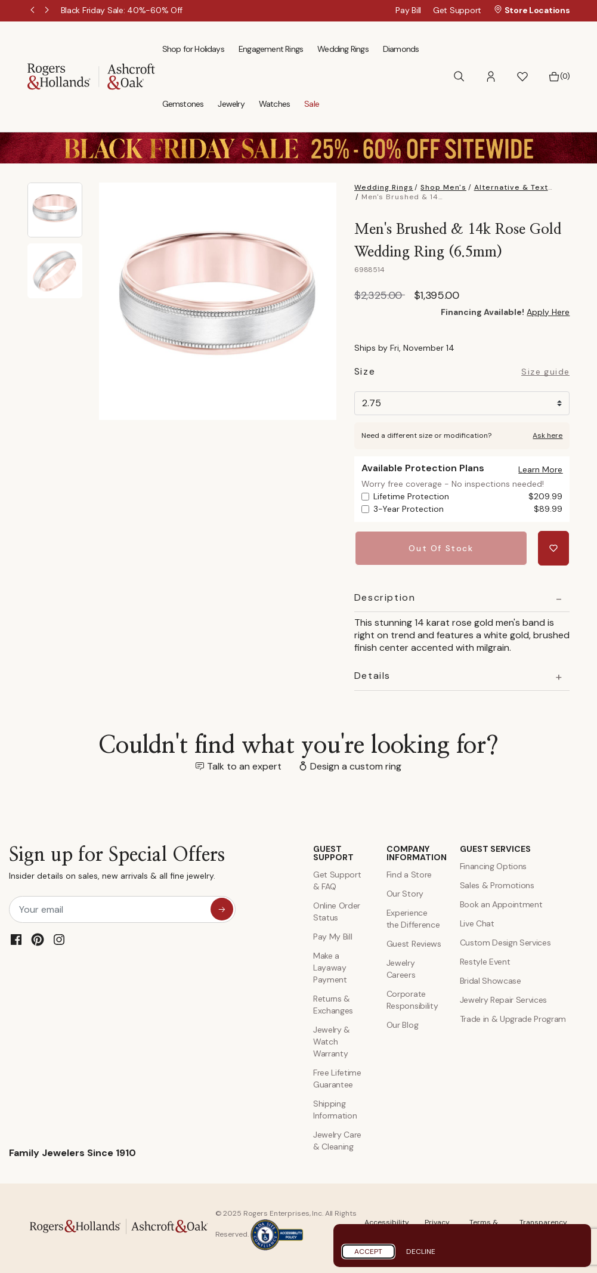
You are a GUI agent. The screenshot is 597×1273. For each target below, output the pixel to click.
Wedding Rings (383, 187)
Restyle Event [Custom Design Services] (485, 960)
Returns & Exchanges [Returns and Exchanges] (333, 1003)
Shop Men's (443, 187)
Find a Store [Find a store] (409, 873)
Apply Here (548, 312)
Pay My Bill (332, 935)
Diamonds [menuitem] (401, 49)
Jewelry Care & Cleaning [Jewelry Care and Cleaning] (337, 1139)
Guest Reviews (413, 942)
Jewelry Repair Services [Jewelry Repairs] (503, 998)
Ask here (547, 435)
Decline (420, 1251)
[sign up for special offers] (222, 908)
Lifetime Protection (468, 496)
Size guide (545, 372)
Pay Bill (408, 10)
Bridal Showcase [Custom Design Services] (490, 979)
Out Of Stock (442, 547)
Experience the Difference (413, 917)
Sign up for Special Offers (117, 864)
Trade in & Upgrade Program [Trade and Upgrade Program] (513, 1017)
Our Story (404, 892)
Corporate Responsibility (412, 998)
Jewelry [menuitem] (231, 103)
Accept (368, 1251)
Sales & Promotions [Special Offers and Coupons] (497, 884)
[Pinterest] (37, 938)
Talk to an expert (244, 765)
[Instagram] (59, 938)
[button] (491, 76)
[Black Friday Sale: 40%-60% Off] (122, 10)
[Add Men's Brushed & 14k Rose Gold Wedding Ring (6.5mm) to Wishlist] (554, 547)
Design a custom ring (355, 765)
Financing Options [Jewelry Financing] (493, 865)
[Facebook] (16, 938)
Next (48, 11)
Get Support (457, 10)
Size (364, 373)
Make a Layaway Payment (330, 966)
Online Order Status (336, 910)
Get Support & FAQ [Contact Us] (337, 879)
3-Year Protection (468, 509)
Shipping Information (335, 1108)
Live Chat (477, 922)
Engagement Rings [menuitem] (271, 49)
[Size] (462, 403)
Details (372, 674)
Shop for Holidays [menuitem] (193, 49)
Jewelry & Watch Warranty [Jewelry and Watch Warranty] (331, 1040)
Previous (33, 11)
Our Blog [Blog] (402, 1023)
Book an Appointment (501, 903)
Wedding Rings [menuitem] (343, 49)
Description (385, 596)
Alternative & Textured (520, 187)
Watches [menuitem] (274, 103)
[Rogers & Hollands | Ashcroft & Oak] (91, 75)
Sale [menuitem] (311, 103)
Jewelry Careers (401, 967)
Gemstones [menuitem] (183, 103)
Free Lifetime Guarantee (337, 1077)
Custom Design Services (505, 941)
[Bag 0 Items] (559, 76)
